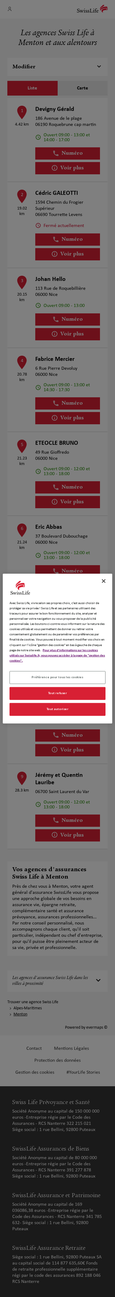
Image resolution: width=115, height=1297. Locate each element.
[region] (57, 649)
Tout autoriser (58, 709)
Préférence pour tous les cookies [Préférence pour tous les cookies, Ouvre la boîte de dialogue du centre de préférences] (57, 677)
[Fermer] (103, 581)
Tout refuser (57, 693)
